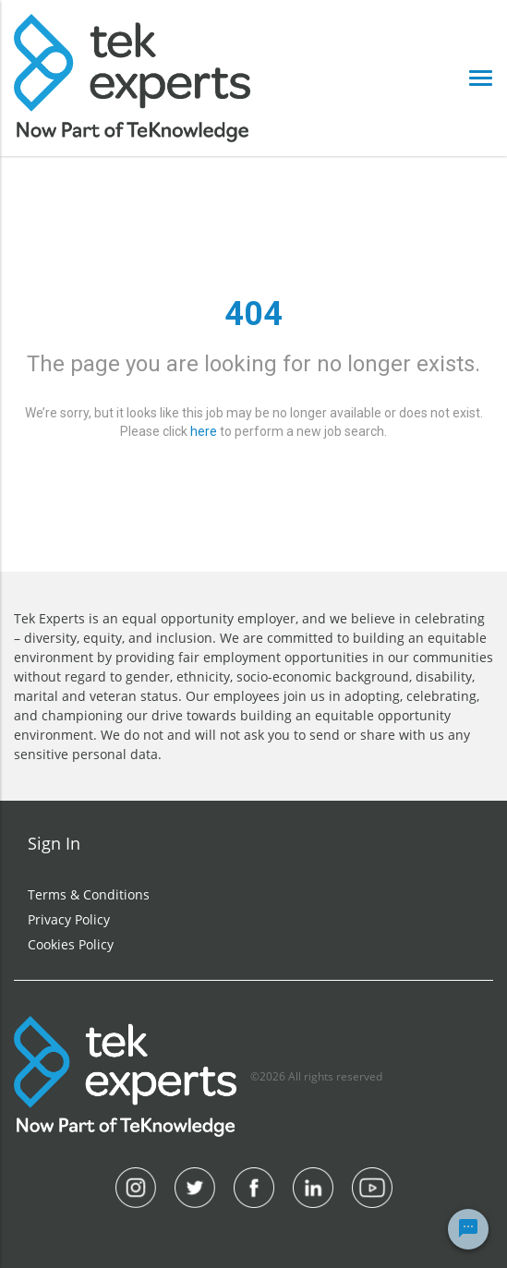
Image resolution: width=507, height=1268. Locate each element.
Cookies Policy (71, 944)
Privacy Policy (69, 919)
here (203, 431)
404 (253, 314)
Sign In (54, 843)
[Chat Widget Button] (468, 1229)
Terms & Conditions (89, 894)
